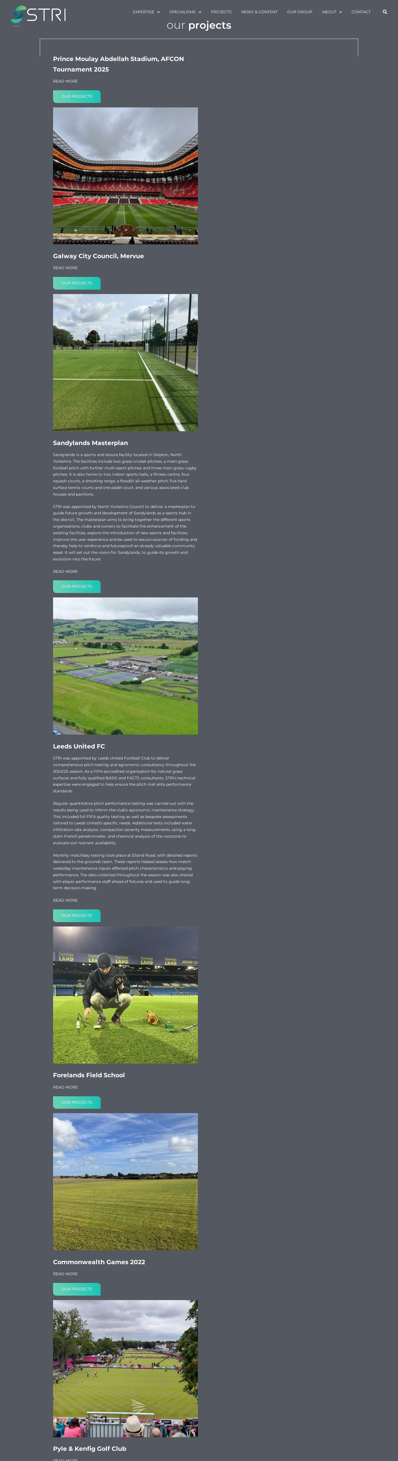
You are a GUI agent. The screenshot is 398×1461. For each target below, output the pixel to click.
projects (221, 11)
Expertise (143, 11)
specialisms (182, 11)
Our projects (76, 141)
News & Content (259, 11)
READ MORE (65, 125)
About (329, 11)
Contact (360, 11)
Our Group (299, 11)
